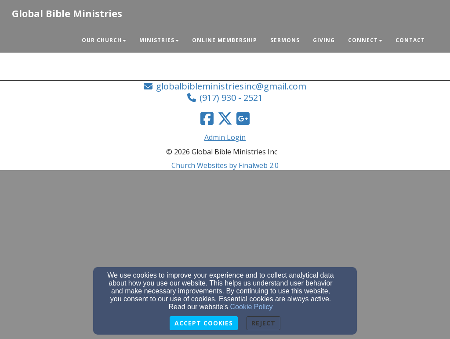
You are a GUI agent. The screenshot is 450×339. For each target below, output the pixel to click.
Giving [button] (324, 40)
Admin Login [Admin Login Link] (225, 137)
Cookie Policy (251, 306)
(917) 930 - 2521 (231, 97)
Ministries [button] (159, 40)
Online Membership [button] (224, 40)
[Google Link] (243, 118)
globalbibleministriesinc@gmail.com (231, 86)
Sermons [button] (285, 40)
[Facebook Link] (207, 118)
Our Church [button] (104, 40)
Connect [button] (365, 40)
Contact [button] (410, 40)
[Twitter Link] (225, 118)
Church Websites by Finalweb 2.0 (225, 165)
